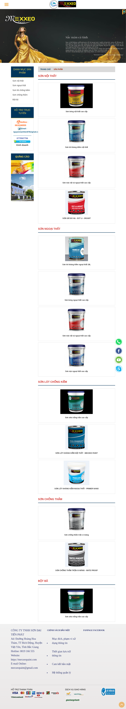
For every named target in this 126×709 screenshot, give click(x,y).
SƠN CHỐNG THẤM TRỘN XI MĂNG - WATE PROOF (76, 570)
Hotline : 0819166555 (21, 123)
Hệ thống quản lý (61, 672)
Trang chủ (45, 69)
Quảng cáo (22, 156)
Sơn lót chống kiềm (21, 90)
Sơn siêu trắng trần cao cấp (76, 418)
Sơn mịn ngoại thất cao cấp (76, 371)
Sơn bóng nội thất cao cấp (76, 112)
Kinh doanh (22, 145)
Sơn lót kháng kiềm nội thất (76, 147)
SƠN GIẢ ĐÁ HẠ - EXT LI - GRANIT (76, 218)
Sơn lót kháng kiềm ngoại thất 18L (76, 265)
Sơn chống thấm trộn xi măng (76, 535)
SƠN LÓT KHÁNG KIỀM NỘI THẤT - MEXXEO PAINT (76, 453)
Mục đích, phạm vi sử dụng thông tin (64, 640)
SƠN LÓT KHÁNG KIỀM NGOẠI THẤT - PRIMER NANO (77, 489)
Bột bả (16, 99)
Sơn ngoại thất (19, 85)
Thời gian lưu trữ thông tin (61, 653)
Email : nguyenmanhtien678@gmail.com (26, 130)
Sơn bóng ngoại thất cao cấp (77, 300)
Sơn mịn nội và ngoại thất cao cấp (76, 183)
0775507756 (22, 138)
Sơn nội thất (18, 81)
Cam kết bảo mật (61, 664)
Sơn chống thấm (20, 95)
